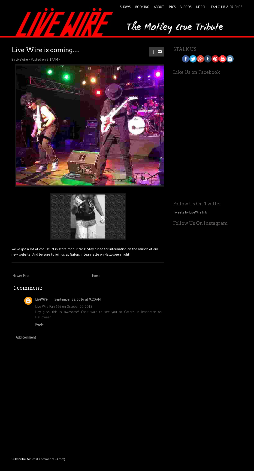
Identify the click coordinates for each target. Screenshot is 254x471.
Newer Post (21, 275)
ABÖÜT (159, 7)
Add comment (26, 337)
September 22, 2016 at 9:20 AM (77, 299)
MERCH (201, 7)
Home (96, 275)
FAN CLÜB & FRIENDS (226, 7)
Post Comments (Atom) (48, 459)
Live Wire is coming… (45, 50)
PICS (172, 7)
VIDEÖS (186, 7)
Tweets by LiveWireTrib (190, 212)
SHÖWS (125, 7)
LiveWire (41, 299)
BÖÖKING (142, 7)
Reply (39, 324)
